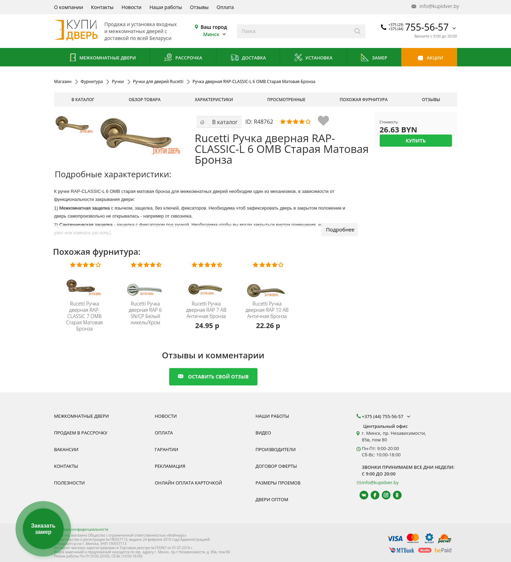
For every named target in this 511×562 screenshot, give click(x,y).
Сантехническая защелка (86, 224)
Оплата (225, 7)
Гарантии (167, 449)
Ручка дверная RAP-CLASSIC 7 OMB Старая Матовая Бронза (84, 316)
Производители (276, 449)
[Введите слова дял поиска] (293, 31)
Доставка (248, 58)
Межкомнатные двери (102, 58)
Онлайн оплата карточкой (188, 483)
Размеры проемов (278, 483)
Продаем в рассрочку (81, 433)
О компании (68, 7)
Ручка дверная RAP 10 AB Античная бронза (267, 310)
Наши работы (165, 7)
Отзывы (199, 7)
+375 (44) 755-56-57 (387, 416)
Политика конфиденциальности (81, 529)
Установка (313, 58)
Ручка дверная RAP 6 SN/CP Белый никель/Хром (145, 313)
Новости (131, 7)
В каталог (83, 100)
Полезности (69, 483)
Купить (416, 140)
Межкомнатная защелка (84, 208)
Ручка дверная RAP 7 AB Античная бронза (206, 310)
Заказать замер (43, 529)
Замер (373, 58)
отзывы (431, 100)
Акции (429, 58)
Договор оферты (276, 466)
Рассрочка (183, 58)
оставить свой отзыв (213, 376)
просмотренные (286, 100)
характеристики (214, 100)
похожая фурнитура (364, 100)
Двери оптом (272, 499)
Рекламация (170, 466)
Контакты (102, 7)
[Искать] (357, 31)
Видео (263, 433)
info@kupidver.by (434, 6)
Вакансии (66, 449)
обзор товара (144, 100)
